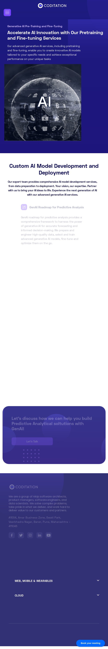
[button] (7, 12)
